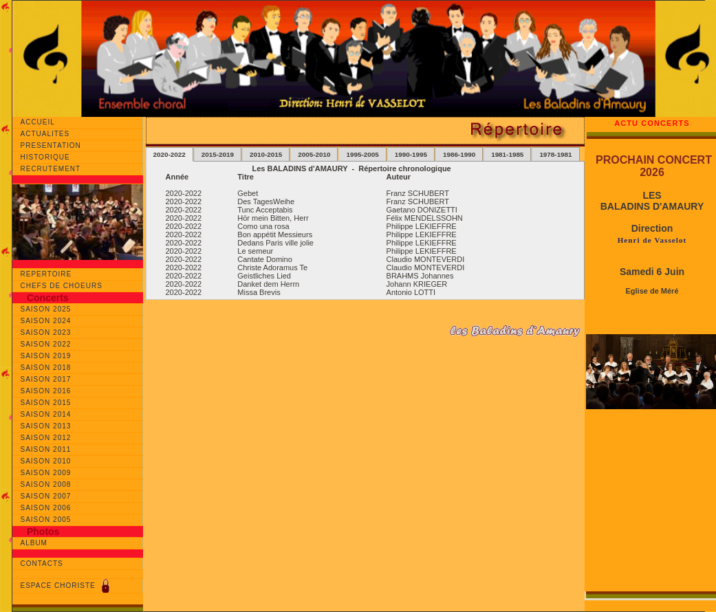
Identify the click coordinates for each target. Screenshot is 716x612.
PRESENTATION (54, 145)
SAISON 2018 (46, 367)
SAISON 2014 (46, 414)
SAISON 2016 (46, 391)
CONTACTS (42, 563)
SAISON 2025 (46, 309)
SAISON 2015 (46, 402)
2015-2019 (218, 154)
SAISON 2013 (46, 426)
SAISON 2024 (46, 321)
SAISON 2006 (46, 508)
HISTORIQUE (50, 157)
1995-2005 (362, 154)
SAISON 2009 (46, 473)
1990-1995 (411, 154)
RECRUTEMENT (53, 169)
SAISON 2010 (46, 461)
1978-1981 (555, 154)
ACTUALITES (46, 134)
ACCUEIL (42, 122)
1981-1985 (507, 154)
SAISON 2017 (46, 379)
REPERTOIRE (46, 274)
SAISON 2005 (46, 519)
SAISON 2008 (46, 484)
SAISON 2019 (46, 356)
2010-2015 (266, 154)
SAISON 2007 (46, 496)
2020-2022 (169, 154)
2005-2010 (314, 154)
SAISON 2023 (46, 332)
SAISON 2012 (46, 437)
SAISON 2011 (46, 449)
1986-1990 (459, 154)
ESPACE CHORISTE (66, 586)
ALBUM (34, 543)
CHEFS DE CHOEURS (61, 285)
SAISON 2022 (46, 344)
